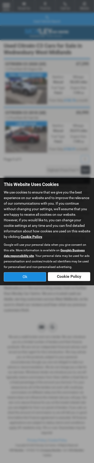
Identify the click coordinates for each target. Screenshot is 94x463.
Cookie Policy (31, 237)
